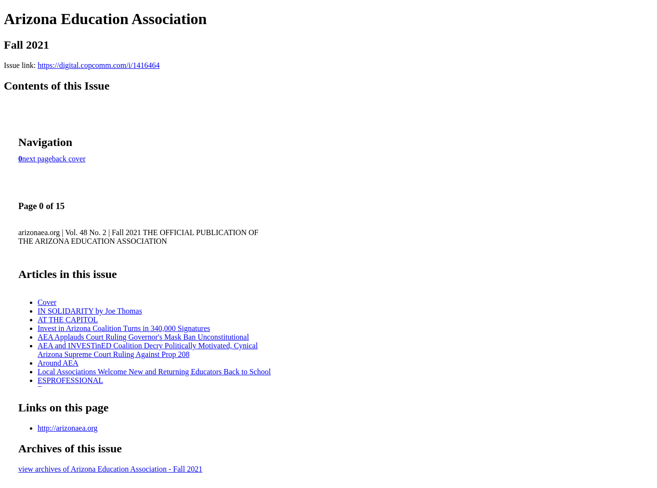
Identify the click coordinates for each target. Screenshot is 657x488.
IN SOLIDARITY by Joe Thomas (90, 311)
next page (37, 159)
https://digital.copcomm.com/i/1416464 (98, 65)
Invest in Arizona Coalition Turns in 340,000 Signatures (124, 328)
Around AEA (58, 363)
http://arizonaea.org (68, 428)
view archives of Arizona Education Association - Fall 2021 (110, 469)
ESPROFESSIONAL (70, 380)
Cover (47, 302)
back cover (69, 159)
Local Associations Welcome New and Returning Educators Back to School (154, 372)
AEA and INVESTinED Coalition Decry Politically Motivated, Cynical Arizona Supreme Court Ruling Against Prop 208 (148, 350)
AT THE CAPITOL (68, 320)
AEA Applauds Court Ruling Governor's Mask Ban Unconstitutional (143, 337)
